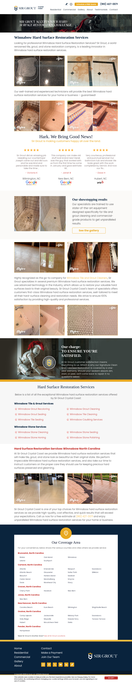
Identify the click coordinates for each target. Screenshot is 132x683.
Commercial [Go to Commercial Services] (69, 9)
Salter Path (72, 572)
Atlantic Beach (26, 572)
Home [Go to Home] (18, 648)
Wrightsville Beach (99, 607)
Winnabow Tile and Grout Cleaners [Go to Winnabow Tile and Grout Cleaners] (87, 278)
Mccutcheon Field (51, 622)
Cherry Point (25, 591)
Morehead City (50, 582)
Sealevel (71, 576)
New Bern (71, 591)
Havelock (47, 591)
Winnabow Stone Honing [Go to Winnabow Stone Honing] (32, 437)
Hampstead (25, 630)
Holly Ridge (24, 619)
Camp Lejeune (26, 615)
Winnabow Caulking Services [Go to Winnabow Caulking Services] (86, 419)
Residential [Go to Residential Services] (55, 9)
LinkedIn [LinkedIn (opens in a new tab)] (66, 665)
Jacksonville (49, 615)
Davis (22, 582)
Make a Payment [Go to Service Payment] (52, 653)
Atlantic (23, 569)
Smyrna (71, 579)
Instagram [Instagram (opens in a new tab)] (43, 665)
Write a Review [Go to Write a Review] (66, 4)
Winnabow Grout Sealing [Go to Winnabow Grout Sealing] (32, 414)
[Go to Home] (30, 8)
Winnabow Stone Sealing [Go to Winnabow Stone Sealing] (84, 432)
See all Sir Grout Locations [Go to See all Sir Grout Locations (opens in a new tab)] (54, 636)
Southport (48, 560)
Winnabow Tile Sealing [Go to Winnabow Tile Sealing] (30, 419)
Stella (70, 622)
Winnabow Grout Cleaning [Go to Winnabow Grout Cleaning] (85, 409)
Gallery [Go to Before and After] (81, 9)
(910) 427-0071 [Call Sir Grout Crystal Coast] (109, 4)
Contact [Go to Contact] (113, 9)
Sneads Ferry (73, 619)
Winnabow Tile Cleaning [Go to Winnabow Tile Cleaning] (83, 414)
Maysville (47, 619)
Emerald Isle (49, 569)
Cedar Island (25, 579)
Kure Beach (48, 607)
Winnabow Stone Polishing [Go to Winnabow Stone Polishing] (85, 437)
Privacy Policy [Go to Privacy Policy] (82, 677)
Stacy (70, 582)
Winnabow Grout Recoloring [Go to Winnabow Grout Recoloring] (34, 409)
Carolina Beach (26, 607)
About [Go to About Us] (90, 9)
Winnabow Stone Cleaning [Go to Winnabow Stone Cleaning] (33, 432)
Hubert (22, 622)
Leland (22, 560)
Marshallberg (49, 579)
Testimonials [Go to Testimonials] (101, 9)
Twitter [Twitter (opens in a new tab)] (55, 665)
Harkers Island (49, 576)
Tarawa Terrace (98, 619)
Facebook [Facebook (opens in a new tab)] (49, 665)
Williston (95, 572)
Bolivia (22, 557)
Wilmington (72, 607)
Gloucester (48, 572)
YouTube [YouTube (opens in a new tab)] (60, 665)
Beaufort (23, 576)
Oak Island (48, 557)
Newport (71, 569)
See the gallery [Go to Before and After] (89, 230)
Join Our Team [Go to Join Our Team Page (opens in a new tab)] (50, 657)
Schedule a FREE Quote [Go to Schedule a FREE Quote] (86, 4)
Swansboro (96, 569)
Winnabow (72, 557)
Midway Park (73, 615)
